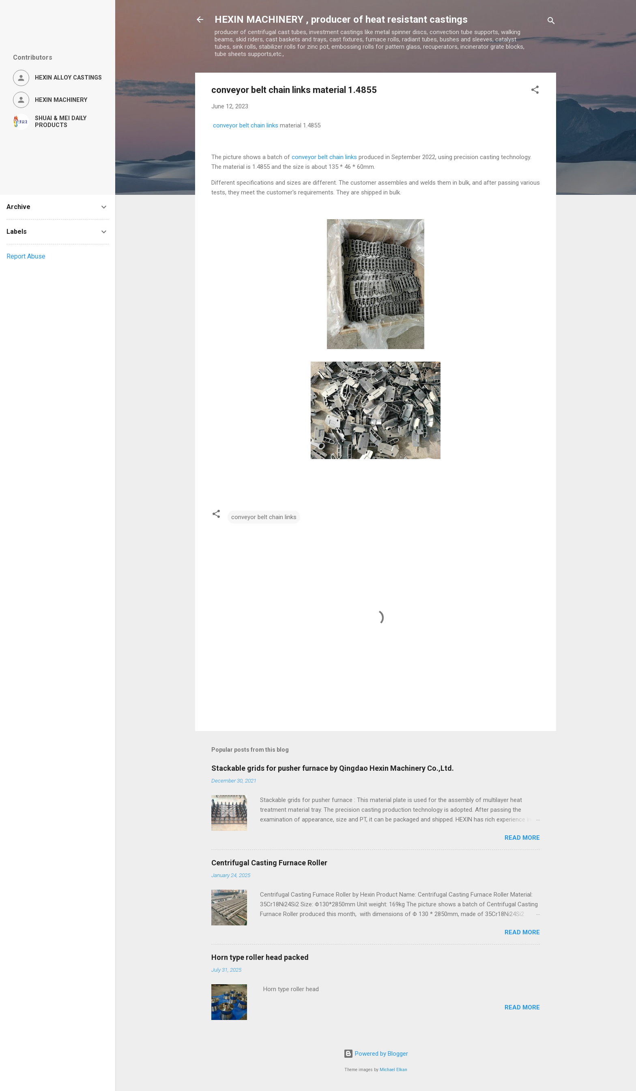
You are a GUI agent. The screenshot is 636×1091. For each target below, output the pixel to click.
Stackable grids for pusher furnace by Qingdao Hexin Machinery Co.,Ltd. (332, 768)
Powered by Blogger (376, 1053)
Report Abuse (25, 256)
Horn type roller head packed (260, 957)
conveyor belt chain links (245, 125)
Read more (522, 837)
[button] (535, 91)
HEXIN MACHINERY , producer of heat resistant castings (341, 19)
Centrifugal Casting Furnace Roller (269, 862)
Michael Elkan (393, 1069)
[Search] (551, 22)
